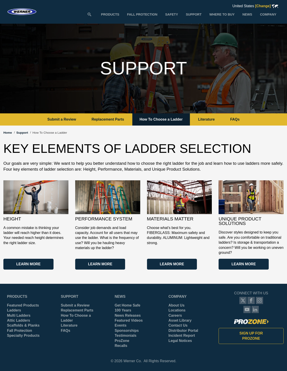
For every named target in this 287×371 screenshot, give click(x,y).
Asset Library (179, 320)
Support (22, 132)
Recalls (121, 346)
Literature (206, 119)
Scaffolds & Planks (23, 325)
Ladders (14, 310)
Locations (177, 310)
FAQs (235, 119)
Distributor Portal (183, 330)
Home (7, 132)
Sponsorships (127, 330)
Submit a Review (61, 119)
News (120, 296)
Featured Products (23, 305)
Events (120, 325)
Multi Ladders (18, 315)
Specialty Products (23, 335)
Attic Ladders (18, 320)
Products (17, 296)
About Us (176, 305)
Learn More (28, 264)
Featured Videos (129, 320)
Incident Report (181, 335)
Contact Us (177, 325)
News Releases (128, 315)
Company (177, 296)
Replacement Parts (107, 119)
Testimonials (126, 335)
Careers (175, 315)
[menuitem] (110, 14)
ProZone (122, 341)
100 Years (123, 310)
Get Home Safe (127, 305)
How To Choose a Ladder (161, 119)
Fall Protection (19, 330)
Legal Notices (180, 341)
